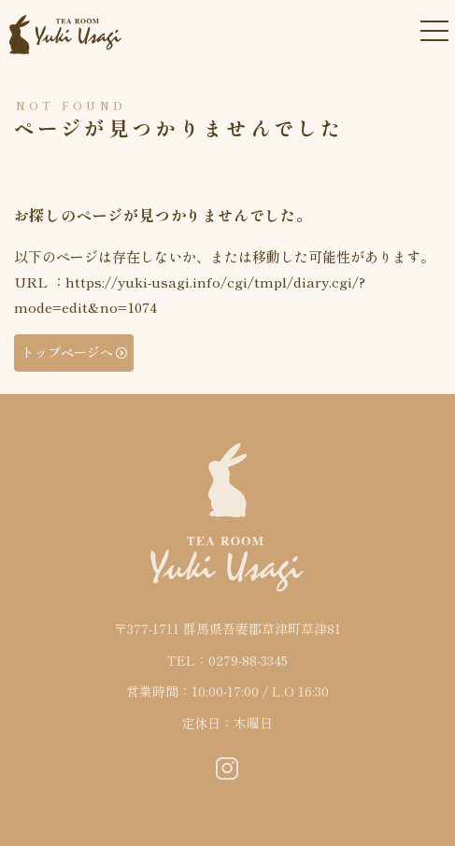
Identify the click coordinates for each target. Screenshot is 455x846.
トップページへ (67, 352)
